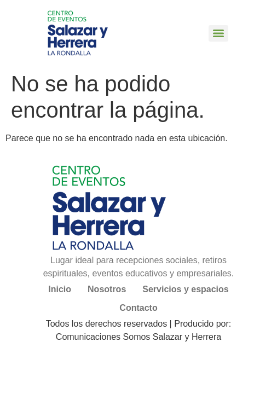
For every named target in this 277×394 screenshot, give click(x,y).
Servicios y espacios (185, 289)
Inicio (59, 289)
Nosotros (107, 289)
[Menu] (218, 33)
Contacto (138, 307)
